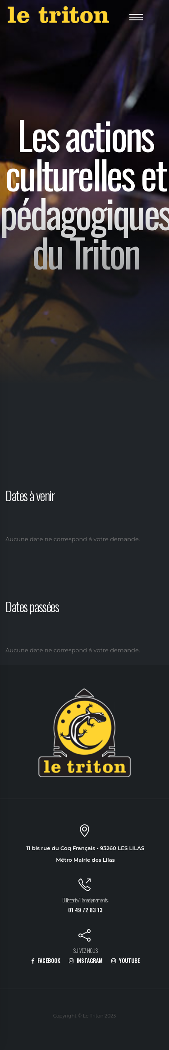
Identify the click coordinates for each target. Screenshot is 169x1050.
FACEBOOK (45, 960)
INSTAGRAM (86, 960)
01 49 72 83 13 (85, 910)
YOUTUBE (125, 960)
